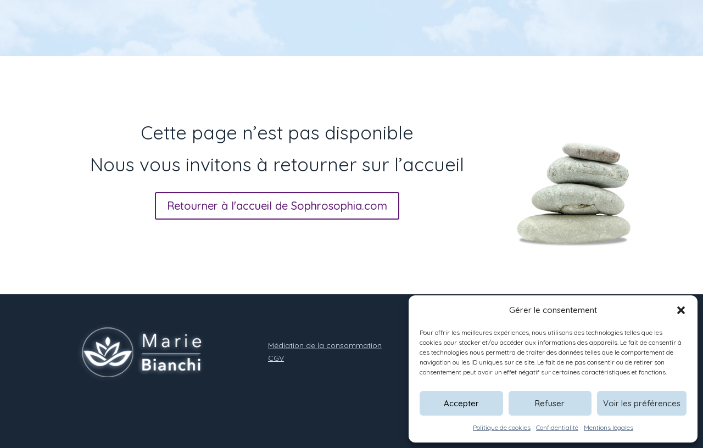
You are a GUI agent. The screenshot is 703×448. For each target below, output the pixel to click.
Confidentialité (557, 427)
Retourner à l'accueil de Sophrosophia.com (277, 205)
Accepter (461, 403)
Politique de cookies (502, 427)
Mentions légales (608, 427)
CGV (276, 358)
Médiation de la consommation (325, 345)
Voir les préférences (641, 403)
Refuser (550, 403)
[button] (681, 310)
